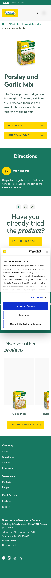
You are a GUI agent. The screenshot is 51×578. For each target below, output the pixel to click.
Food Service (18, 3)
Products (14, 24)
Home (5, 24)
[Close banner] (47, 252)
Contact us (9, 545)
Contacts (6, 463)
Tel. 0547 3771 (9, 532)
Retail (6, 3)
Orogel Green (8, 457)
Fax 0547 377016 (27, 532)
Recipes (6, 487)
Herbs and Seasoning (31, 24)
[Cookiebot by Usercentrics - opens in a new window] (30, 252)
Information (37, 297)
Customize (25, 315)
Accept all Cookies (25, 306)
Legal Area (7, 468)
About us (6, 452)
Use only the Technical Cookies (25, 324)
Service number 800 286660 (15, 536)
